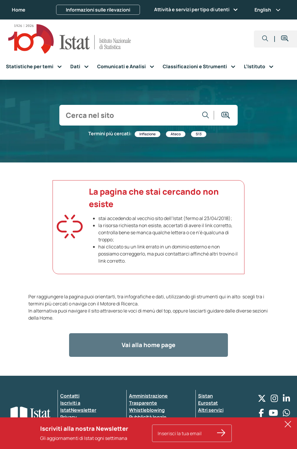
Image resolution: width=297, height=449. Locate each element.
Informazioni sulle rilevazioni (98, 9)
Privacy (68, 417)
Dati (75, 66)
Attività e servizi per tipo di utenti (191, 9)
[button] (265, 39)
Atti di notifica (145, 424)
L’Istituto (254, 66)
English (267, 9)
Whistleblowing (147, 410)
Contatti (69, 396)
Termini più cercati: (109, 133)
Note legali (141, 431)
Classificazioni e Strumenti (195, 66)
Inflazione (147, 133)
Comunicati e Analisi (121, 66)
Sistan (205, 396)
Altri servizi (210, 410)
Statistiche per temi (29, 66)
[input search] (130, 115)
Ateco (176, 133)
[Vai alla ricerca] (206, 115)
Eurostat (208, 403)
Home (18, 9)
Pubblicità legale (148, 417)
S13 (199, 133)
